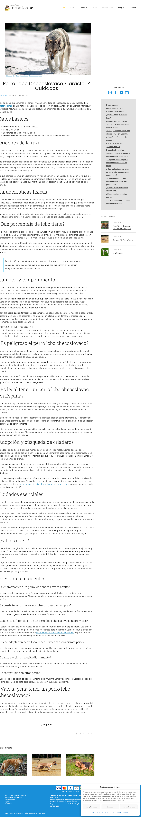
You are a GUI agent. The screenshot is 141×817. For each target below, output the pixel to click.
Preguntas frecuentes (115, 150)
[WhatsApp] (84, 733)
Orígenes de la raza (114, 108)
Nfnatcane (4, 95)
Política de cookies (97, 812)
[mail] (127, 92)
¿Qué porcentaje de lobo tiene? (116, 116)
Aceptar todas (91, 807)
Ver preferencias (129, 807)
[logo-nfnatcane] (19, 5)
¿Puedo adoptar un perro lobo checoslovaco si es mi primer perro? (117, 181)
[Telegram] (88, 733)
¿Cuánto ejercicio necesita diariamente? (117, 189)
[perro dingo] (105, 222)
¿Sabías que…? (113, 147)
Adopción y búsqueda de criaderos (116, 138)
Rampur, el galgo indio (123, 240)
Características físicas (115, 112)
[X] (80, 733)
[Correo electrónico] (92, 733)
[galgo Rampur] (105, 236)
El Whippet (118, 253)
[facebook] (115, 92)
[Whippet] (105, 249)
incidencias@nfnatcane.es (68, 802)
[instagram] (110, 92)
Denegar (110, 807)
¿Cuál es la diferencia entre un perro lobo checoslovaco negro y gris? (117, 172)
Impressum (125, 812)
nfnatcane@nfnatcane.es (73, 799)
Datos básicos (112, 105)
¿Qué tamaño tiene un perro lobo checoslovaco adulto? (118, 154)
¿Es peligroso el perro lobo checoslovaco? (117, 126)
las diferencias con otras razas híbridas (55, 632)
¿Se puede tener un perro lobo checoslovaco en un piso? (117, 163)
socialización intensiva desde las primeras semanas (43, 484)
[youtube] (121, 92)
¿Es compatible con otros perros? (116, 195)
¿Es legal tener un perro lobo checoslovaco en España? (118, 132)
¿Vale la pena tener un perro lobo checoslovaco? (118, 201)
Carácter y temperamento (116, 121)
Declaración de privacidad (113, 812)
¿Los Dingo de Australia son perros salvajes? (123, 227)
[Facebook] (76, 733)
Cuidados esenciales (114, 143)
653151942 (54, 797)
